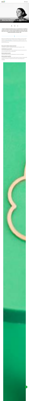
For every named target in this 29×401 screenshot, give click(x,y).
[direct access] (26, 387)
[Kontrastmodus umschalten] (25, 1)
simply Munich (3, 1)
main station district (9, 39)
